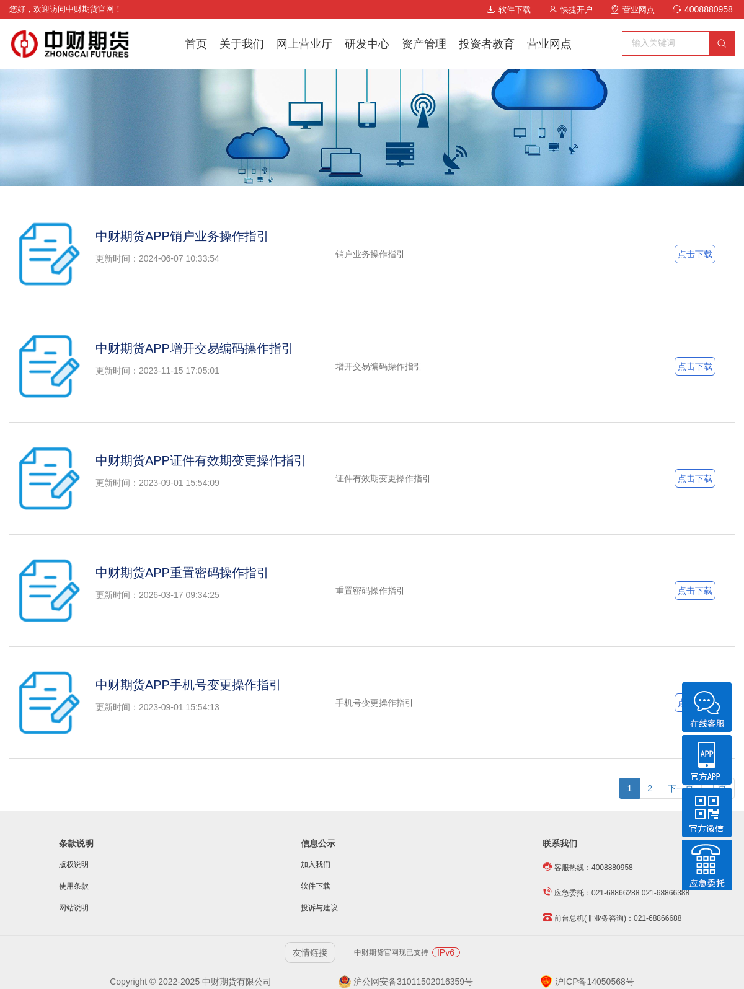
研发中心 (367, 44)
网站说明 (74, 907)
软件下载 (509, 9)
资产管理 (424, 44)
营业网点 (633, 9)
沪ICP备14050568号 (587, 981)
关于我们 (241, 44)
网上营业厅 (304, 44)
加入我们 (315, 864)
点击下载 (695, 254)
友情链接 (310, 952)
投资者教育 (487, 44)
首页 (196, 44)
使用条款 (74, 886)
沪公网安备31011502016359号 (406, 981)
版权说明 (74, 864)
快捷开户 (571, 9)
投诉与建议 (319, 907)
